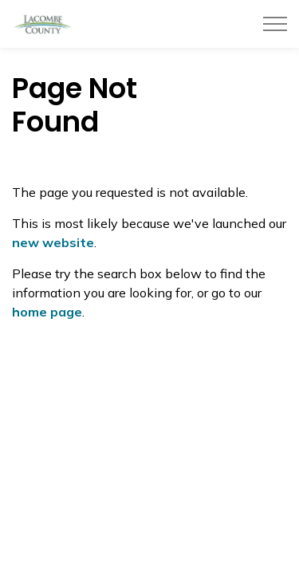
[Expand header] (275, 24)
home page (47, 312)
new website (53, 242)
